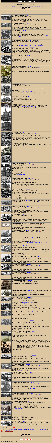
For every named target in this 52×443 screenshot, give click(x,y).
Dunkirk (29, 6)
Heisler (32, 6)
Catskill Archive (21, 174)
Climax (18, 6)
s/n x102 (31, 237)
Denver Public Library (18, 408)
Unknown (49, 429)
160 (27, 312)
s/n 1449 (29, 15)
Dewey (26, 6)
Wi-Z (46, 429)
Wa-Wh (43, 429)
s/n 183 (24, 132)
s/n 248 (30, 163)
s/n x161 (29, 23)
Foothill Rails (33, 388)
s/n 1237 (30, 96)
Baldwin (10, 6)
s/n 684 (29, 401)
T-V (41, 429)
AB (9, 429)
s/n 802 (24, 214)
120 (35, 133)
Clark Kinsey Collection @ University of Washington (31, 45)
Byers (15, 6)
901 (32, 164)
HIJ (21, 429)
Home (7, 6)
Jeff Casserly (21, 370)
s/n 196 (28, 55)
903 (38, 41)
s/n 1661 (30, 372)
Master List (8, 11)
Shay (40, 6)
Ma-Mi (25, 429)
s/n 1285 (27, 416)
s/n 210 (30, 66)
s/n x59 (31, 311)
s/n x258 (23, 421)
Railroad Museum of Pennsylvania (28, 106)
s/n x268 (23, 303)
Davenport (22, 6)
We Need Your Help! (26, 439)
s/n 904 (28, 189)
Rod (38, 6)
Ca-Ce (12, 429)
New (2, 11)
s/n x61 (31, 320)
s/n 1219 (30, 178)
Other (36, 6)
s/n (30, 40)
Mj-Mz (28, 429)
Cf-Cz (15, 429)
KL (22, 429)
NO (30, 429)
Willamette (44, 6)
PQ (32, 429)
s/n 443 (33, 331)
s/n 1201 (25, 30)
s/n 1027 (34, 355)
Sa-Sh (36, 429)
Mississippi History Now (27, 91)
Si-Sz (39, 429)
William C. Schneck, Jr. (28, 302)
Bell (13, 6)
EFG (19, 429)
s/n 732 (25, 84)
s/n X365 (30, 297)
